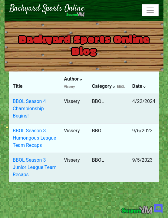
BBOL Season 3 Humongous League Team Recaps (34, 138)
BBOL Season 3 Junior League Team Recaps (35, 167)
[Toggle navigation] (150, 10)
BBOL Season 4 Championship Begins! (29, 108)
